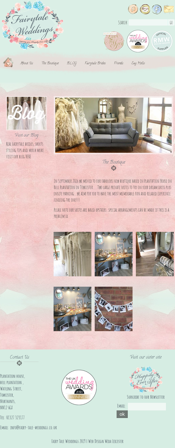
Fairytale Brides (95, 63)
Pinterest (133, 9)
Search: (123, 22)
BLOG (72, 63)
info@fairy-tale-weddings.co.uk (33, 427)
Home (9, 63)
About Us (26, 63)
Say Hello (138, 63)
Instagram (145, 9)
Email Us (169, 9)
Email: (121, 406)
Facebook (157, 9)
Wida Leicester (114, 441)
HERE (28, 156)
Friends (118, 63)
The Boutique (50, 63)
